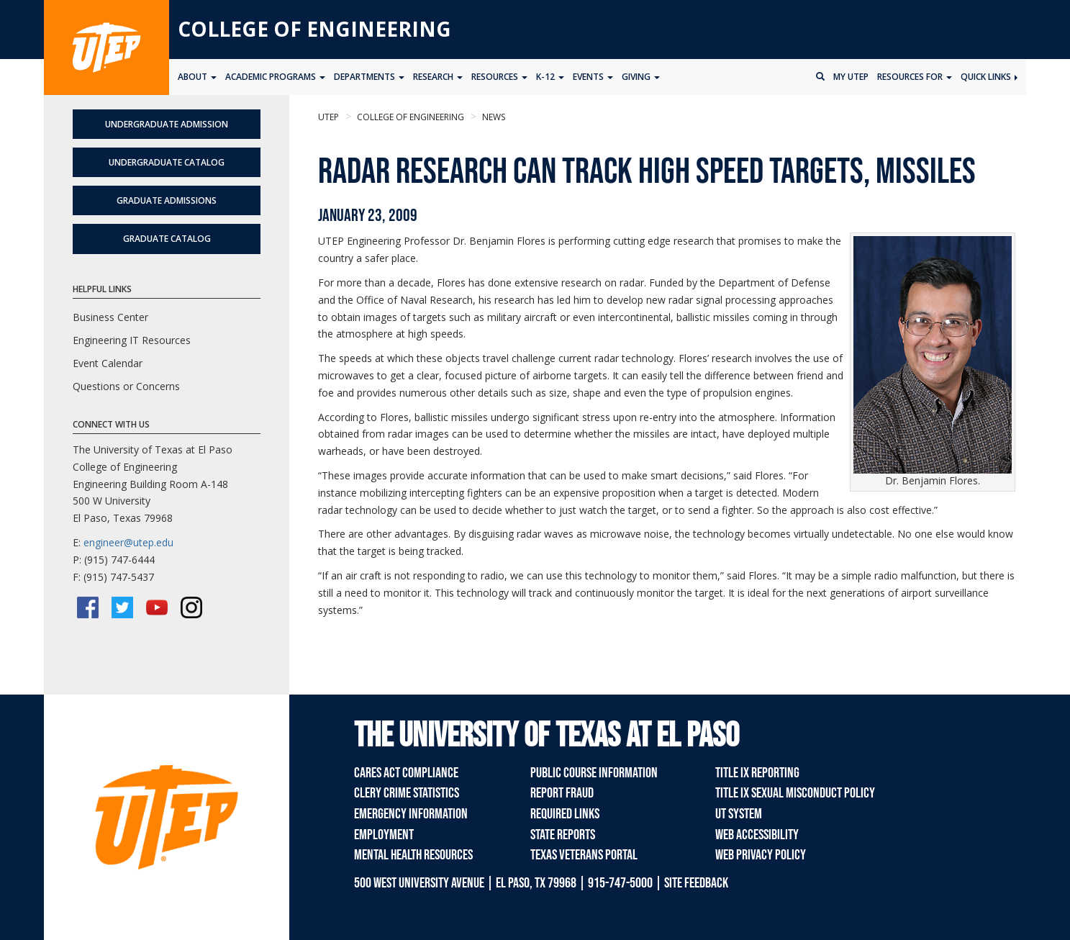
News (492, 117)
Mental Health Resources (413, 855)
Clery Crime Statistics (406, 793)
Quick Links (989, 77)
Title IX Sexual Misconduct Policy (795, 793)
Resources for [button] (914, 77)
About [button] (197, 77)
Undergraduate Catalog (167, 162)
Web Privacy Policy (760, 855)
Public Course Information (594, 773)
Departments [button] (369, 77)
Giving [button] (641, 77)
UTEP (328, 117)
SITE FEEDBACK (696, 883)
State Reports (562, 835)
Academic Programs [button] (275, 77)
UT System (738, 814)
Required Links (564, 814)
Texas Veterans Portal (584, 855)
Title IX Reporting (757, 773)
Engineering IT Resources (132, 340)
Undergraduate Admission (166, 124)
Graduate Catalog (167, 238)
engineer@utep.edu (128, 542)
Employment (384, 835)
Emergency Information (411, 814)
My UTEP (851, 77)
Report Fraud (562, 793)
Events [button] (593, 77)
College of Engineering (314, 28)
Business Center (110, 317)
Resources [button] (499, 77)
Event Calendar (107, 363)
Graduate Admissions (167, 200)
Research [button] (438, 77)
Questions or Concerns (126, 386)
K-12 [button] (550, 77)
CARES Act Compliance (406, 773)
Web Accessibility (757, 835)
